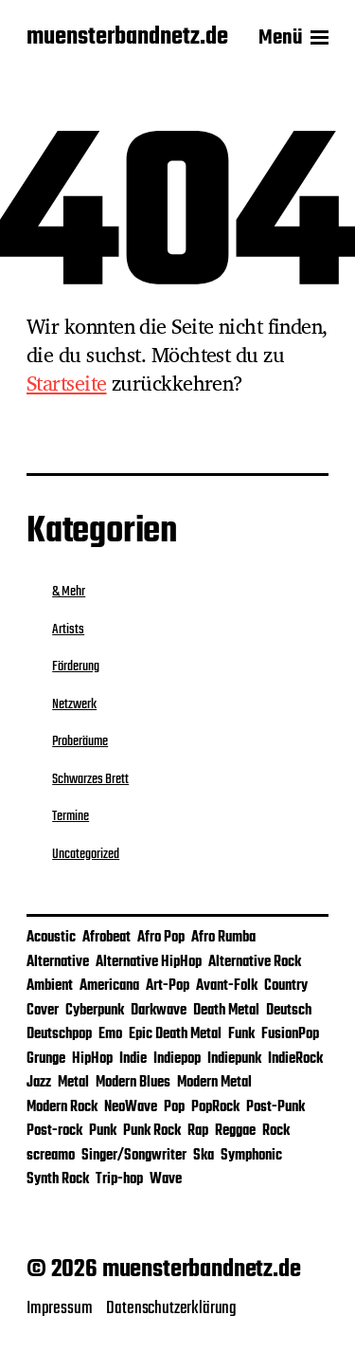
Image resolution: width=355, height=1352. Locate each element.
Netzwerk (74, 704)
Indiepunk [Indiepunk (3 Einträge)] (234, 1059)
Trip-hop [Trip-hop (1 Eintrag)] (119, 1179)
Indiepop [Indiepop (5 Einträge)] (177, 1059)
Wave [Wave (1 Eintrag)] (166, 1179)
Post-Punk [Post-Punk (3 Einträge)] (275, 1107)
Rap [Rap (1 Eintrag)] (197, 1131)
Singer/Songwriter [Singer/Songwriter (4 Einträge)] (133, 1155)
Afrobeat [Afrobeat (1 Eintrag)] (106, 937)
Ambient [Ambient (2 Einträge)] (50, 986)
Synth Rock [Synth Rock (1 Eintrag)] (58, 1179)
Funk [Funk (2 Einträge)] (241, 1034)
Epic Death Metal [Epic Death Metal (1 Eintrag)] (175, 1034)
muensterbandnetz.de (127, 38)
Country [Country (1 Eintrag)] (286, 986)
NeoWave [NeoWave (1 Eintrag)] (130, 1107)
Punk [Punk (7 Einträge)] (102, 1131)
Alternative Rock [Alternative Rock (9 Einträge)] (254, 962)
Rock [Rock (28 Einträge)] (276, 1131)
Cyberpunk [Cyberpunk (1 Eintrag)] (94, 1010)
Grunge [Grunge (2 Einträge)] (46, 1059)
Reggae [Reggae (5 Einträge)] (235, 1131)
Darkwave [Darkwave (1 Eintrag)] (158, 1010)
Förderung (75, 666)
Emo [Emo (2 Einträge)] (110, 1034)
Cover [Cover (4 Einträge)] (43, 1010)
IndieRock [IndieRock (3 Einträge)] (295, 1059)
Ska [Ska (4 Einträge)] (203, 1155)
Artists (68, 629)
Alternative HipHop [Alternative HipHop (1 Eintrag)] (149, 962)
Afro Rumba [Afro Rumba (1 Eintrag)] (223, 937)
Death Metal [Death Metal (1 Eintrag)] (226, 1010)
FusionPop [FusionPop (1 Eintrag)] (290, 1034)
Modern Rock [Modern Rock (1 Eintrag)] (62, 1107)
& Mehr (68, 591)
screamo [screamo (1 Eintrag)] (51, 1155)
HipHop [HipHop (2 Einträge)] (92, 1059)
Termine (70, 816)
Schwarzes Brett (90, 779)
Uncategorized (85, 854)
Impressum (59, 1308)
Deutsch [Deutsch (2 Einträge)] (288, 1010)
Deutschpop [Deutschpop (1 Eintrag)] (59, 1034)
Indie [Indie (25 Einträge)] (133, 1059)
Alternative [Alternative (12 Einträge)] (58, 962)
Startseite (67, 383)
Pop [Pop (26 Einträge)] (174, 1107)
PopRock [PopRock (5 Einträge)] (215, 1107)
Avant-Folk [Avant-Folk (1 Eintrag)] (226, 986)
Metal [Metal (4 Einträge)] (73, 1082)
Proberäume (80, 741)
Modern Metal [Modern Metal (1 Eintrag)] (214, 1082)
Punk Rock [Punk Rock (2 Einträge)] (152, 1131)
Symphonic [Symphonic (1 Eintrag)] (251, 1155)
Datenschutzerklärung (171, 1308)
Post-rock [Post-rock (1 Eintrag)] (54, 1131)
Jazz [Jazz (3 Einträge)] (39, 1082)
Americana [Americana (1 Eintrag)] (109, 986)
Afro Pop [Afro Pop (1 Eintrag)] (161, 937)
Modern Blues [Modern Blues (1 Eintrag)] (133, 1082)
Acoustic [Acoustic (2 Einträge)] (51, 937)
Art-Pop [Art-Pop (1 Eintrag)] (167, 986)
